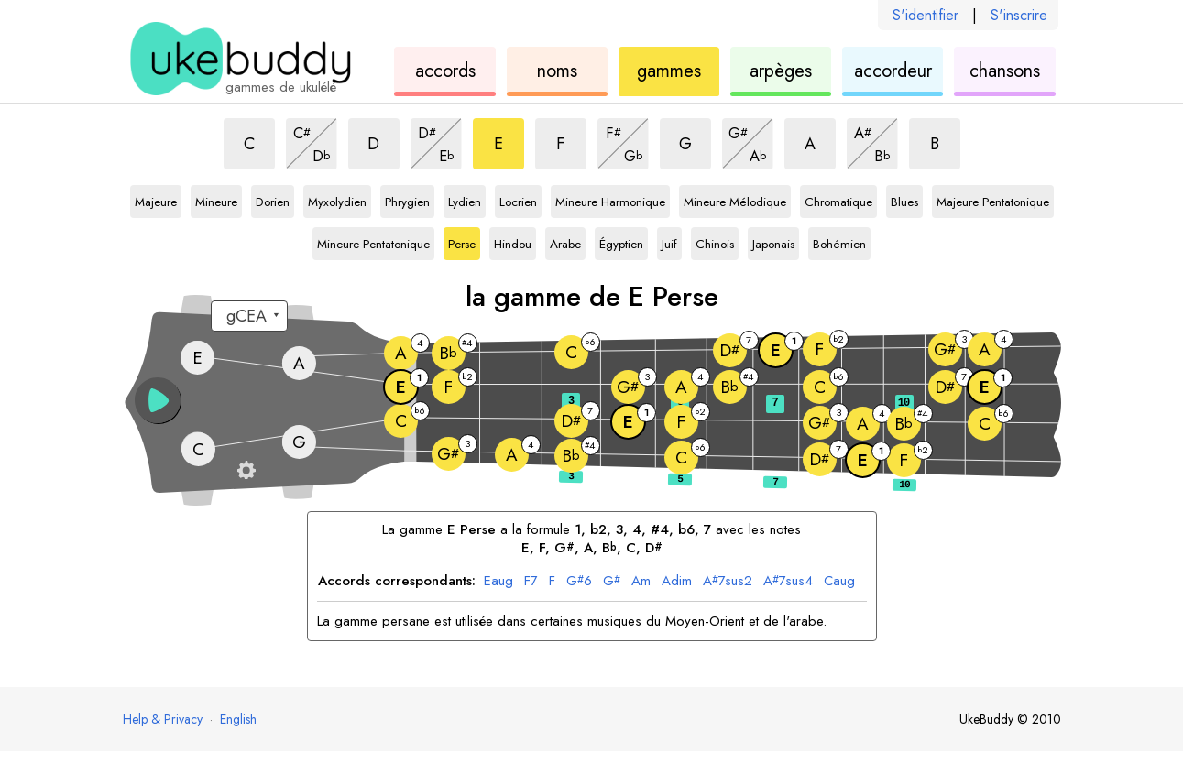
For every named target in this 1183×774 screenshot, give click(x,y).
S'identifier (925, 15)
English (238, 719)
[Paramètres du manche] (246, 470)
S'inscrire (1019, 15)
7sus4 (788, 581)
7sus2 (727, 581)
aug (498, 581)
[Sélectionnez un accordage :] (249, 316)
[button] (158, 400)
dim (677, 581)
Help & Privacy (163, 719)
